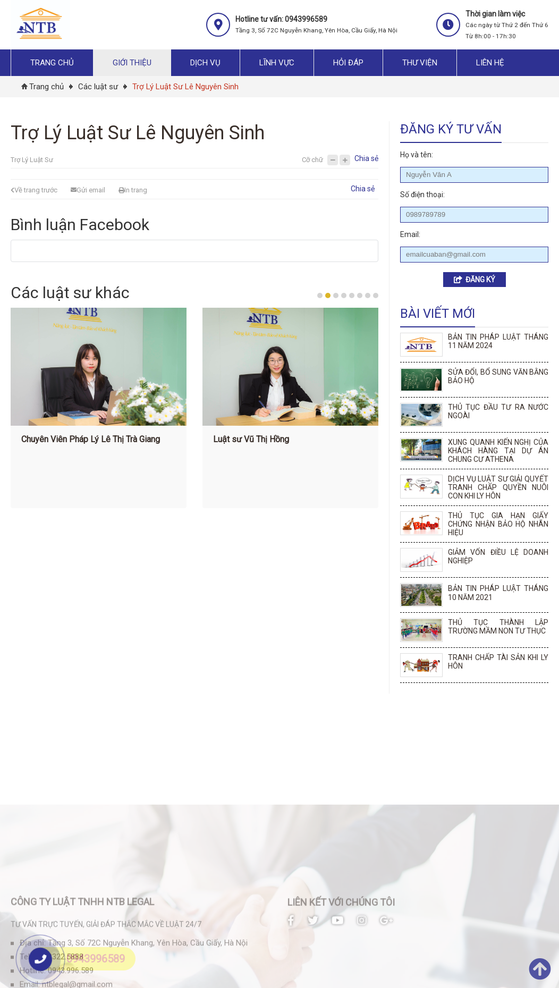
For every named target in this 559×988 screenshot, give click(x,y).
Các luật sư (98, 86)
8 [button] (375, 295)
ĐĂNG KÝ (474, 279)
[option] (103, 410)
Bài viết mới (437, 313)
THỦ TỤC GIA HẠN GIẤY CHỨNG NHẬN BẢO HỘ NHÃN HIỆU (498, 524)
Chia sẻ (366, 158)
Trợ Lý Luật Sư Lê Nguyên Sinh (185, 86)
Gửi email (88, 190)
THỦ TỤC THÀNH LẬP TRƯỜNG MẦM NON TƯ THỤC (498, 626)
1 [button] (320, 295)
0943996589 (95, 958)
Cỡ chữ (312, 160)
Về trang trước (34, 190)
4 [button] (343, 295)
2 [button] (328, 295)
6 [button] (359, 295)
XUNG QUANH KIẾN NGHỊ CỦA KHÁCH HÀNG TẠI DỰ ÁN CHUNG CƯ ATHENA (498, 450)
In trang (132, 190)
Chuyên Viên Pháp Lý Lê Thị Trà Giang (95, 439)
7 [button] (367, 295)
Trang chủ (46, 86)
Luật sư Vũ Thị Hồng (256, 439)
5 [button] (351, 295)
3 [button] (335, 295)
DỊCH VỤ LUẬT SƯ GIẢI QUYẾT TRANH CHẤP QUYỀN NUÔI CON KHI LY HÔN (498, 487)
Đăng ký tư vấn (451, 129)
